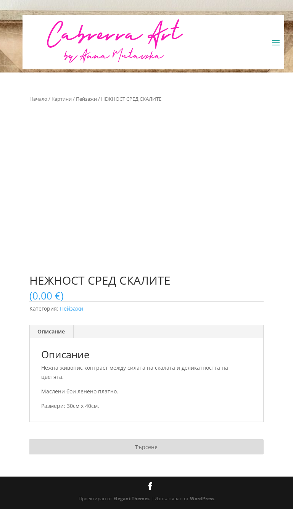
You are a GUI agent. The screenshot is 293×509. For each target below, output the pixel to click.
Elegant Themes (131, 498)
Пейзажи (86, 98)
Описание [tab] (51, 331)
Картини (62, 98)
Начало (38, 98)
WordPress (202, 498)
